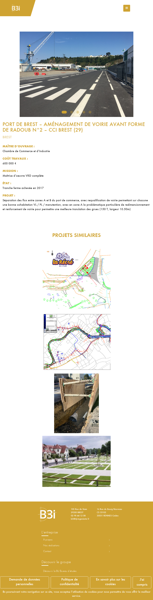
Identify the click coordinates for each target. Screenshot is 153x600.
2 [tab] (71, 112)
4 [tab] (83, 112)
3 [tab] (77, 112)
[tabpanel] (76, 74)
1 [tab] (64, 112)
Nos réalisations (51, 545)
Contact (47, 551)
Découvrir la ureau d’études (59, 571)
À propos (47, 540)
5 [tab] (90, 112)
